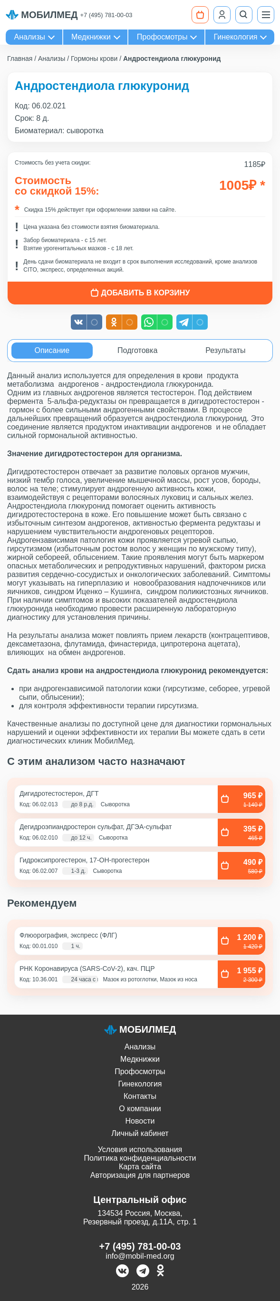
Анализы (30, 37)
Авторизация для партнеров (140, 1175)
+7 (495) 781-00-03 (106, 15)
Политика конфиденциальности (140, 1158)
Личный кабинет (139, 1133)
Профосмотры (162, 37)
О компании (140, 1109)
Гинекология (235, 37)
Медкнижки (91, 37)
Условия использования (140, 1149)
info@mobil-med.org (140, 1256)
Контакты (140, 1096)
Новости (140, 1121)
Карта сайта (140, 1167)
